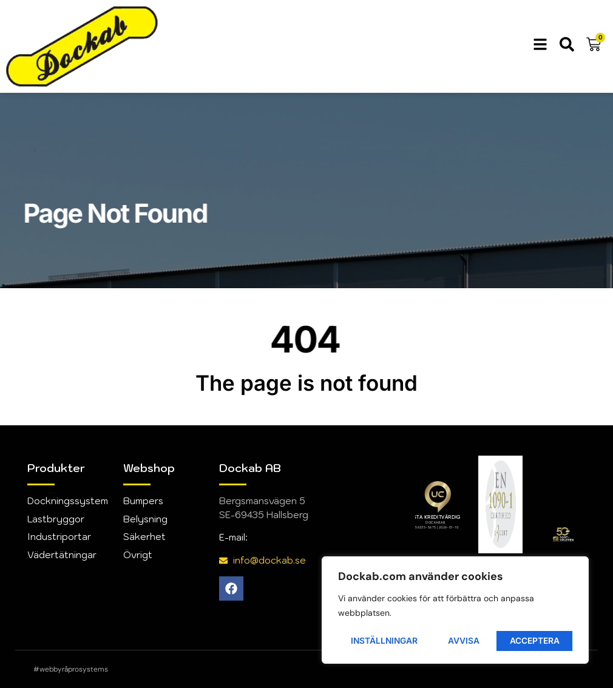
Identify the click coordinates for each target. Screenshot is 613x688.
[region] (455, 611)
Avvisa (465, 640)
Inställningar (385, 640)
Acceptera (535, 640)
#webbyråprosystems (70, 669)
